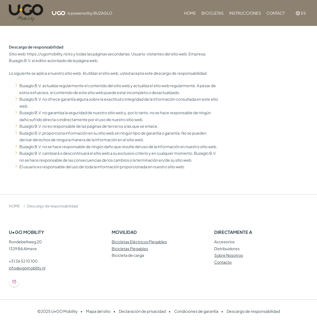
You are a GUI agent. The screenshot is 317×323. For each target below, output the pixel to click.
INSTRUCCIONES (245, 12)
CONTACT (275, 12)
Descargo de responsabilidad (253, 311)
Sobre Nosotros (228, 255)
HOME (190, 12)
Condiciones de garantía (196, 311)
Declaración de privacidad (142, 311)
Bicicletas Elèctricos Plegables (139, 241)
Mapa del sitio (98, 311)
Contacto (223, 262)
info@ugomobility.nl (27, 267)
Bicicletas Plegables (130, 248)
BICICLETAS (212, 12)
